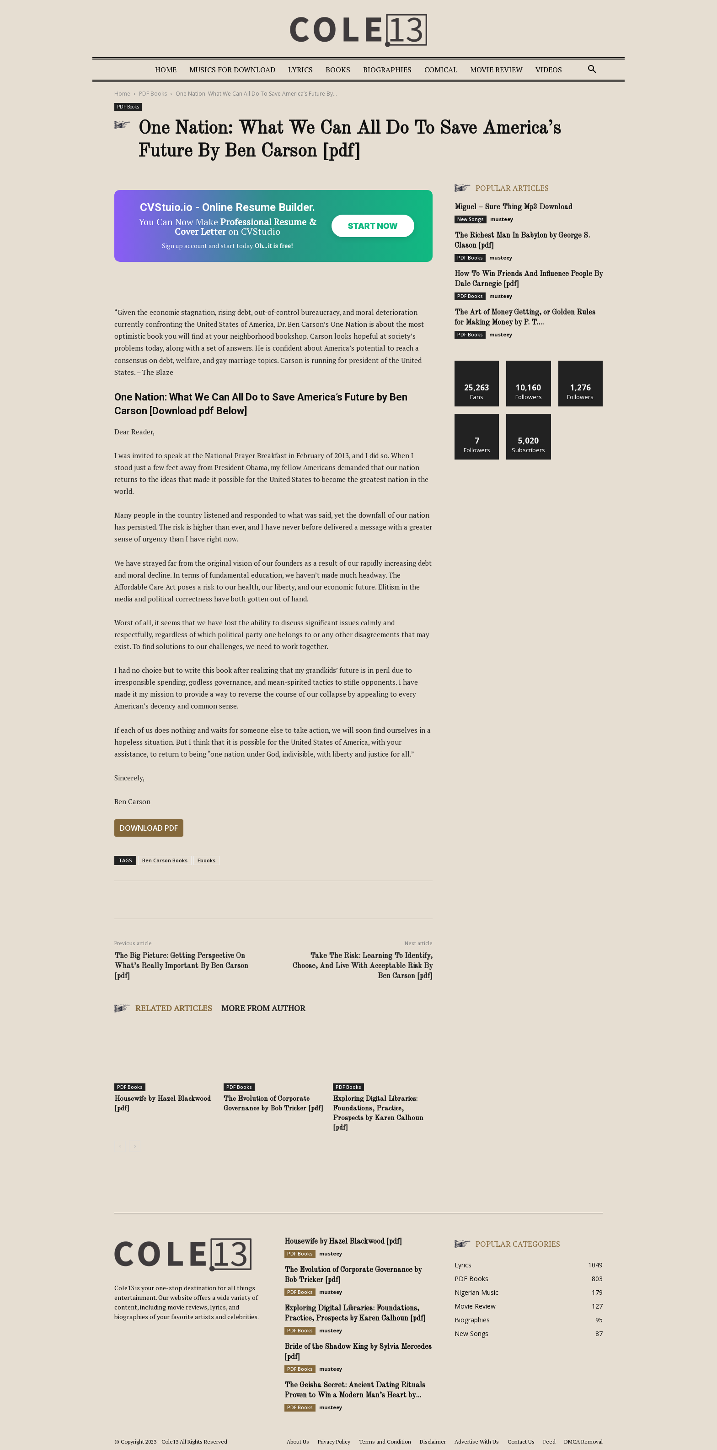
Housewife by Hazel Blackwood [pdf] (343, 1241)
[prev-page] (120, 1146)
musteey (501, 219)
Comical (440, 70)
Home (166, 70)
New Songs (470, 219)
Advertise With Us (477, 1441)
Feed (549, 1441)
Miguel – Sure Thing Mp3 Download (514, 207)
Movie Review (496, 70)
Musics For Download (232, 70)
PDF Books (153, 93)
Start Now (372, 226)
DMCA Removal (583, 1441)
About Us (298, 1441)
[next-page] (134, 1146)
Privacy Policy (334, 1441)
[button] (592, 70)
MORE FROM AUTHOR (263, 1007)
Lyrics (300, 70)
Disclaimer (433, 1441)
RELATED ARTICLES (173, 1007)
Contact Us (521, 1441)
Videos (548, 70)
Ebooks (206, 860)
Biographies (387, 70)
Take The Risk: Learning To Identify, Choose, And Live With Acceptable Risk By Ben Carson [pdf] (363, 966)
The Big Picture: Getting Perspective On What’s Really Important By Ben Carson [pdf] (181, 966)
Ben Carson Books (164, 860)
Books (338, 70)
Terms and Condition (385, 1441)
